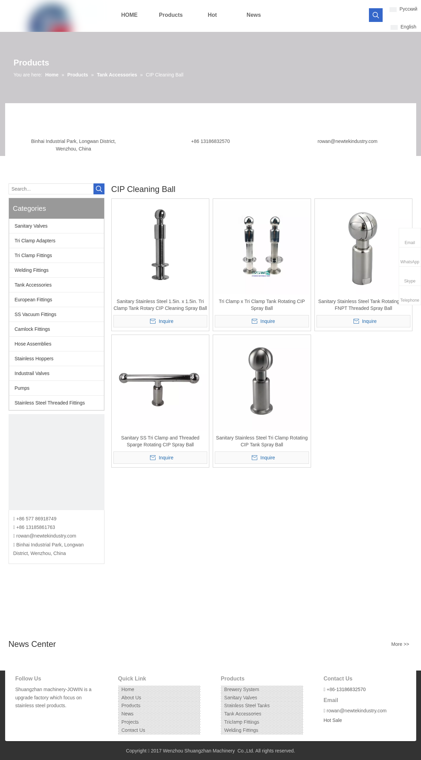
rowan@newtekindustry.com (347, 141)
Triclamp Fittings (241, 722)
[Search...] (51, 188)
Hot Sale (333, 720)
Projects (130, 722)
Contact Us (133, 730)
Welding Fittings (32, 270)
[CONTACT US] (56, 462)
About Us (131, 697)
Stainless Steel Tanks (247, 705)
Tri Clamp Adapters (35, 240)
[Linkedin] (30, 716)
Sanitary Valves (31, 226)
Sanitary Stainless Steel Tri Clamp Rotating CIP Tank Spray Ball (262, 441)
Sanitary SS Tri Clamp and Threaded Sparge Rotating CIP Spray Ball (160, 441)
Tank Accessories (33, 285)
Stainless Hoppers (34, 358)
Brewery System (241, 689)
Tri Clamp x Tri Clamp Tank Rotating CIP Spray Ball (262, 305)
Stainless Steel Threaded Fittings (50, 403)
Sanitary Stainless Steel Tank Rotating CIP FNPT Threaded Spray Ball (363, 305)
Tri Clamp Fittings (33, 255)
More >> (400, 644)
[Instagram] (41, 716)
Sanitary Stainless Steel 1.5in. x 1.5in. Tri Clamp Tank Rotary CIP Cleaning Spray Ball (160, 305)
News (128, 713)
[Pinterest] (51, 716)
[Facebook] (20, 716)
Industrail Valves (32, 373)
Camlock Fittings (32, 329)
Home (128, 689)
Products (131, 705)
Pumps (22, 388)
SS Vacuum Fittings (36, 314)
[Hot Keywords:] (376, 15)
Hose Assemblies (33, 344)
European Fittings (33, 299)
